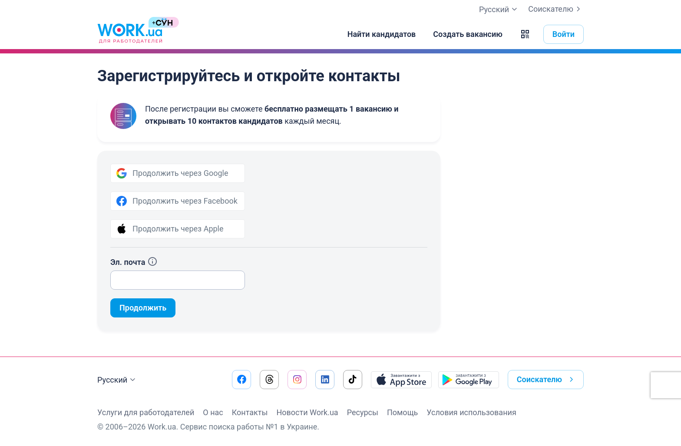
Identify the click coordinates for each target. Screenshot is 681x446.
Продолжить (142, 307)
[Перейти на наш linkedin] (324, 379)
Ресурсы (362, 412)
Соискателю (556, 9)
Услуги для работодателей (145, 412)
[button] (525, 34)
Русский (117, 380)
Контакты (250, 412)
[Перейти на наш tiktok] (352, 379)
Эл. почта (134, 262)
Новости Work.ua (307, 412)
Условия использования (471, 412)
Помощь (402, 412)
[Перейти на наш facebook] (241, 379)
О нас (213, 412)
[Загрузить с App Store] (401, 379)
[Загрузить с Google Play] (468, 379)
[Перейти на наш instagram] (297, 379)
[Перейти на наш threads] (269, 379)
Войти (563, 34)
